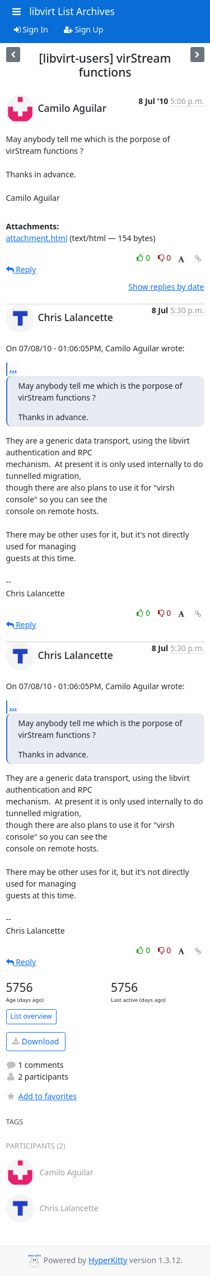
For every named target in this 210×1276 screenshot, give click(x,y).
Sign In (31, 29)
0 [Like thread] (144, 257)
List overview (31, 1016)
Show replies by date (166, 286)
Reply (21, 269)
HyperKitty (107, 1260)
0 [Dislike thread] (164, 257)
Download (35, 1041)
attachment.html (37, 238)
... (13, 368)
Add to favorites (41, 1096)
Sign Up (84, 29)
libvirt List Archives (72, 11)
